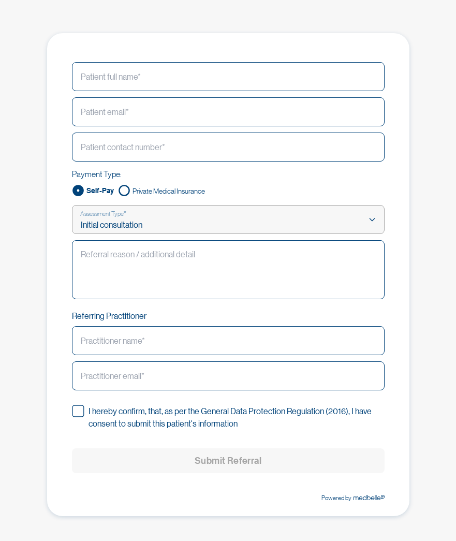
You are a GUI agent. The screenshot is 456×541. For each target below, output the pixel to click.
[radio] (93, 190)
